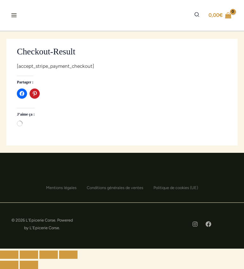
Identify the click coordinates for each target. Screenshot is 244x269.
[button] (196, 15)
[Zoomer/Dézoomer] (68, 255)
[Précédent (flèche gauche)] (9, 265)
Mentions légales (61, 187)
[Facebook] (208, 224)
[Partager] (29, 255)
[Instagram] (195, 224)
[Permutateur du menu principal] (14, 15)
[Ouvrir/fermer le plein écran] (48, 255)
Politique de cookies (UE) (175, 187)
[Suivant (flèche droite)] (29, 265)
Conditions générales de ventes (115, 187)
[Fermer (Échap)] (9, 255)
